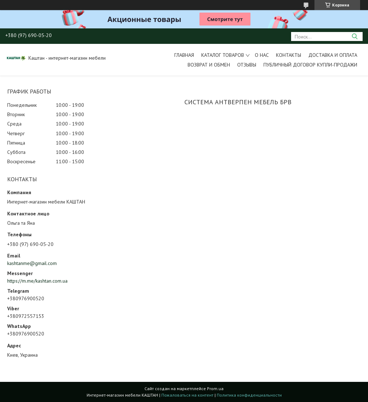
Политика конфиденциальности (249, 395)
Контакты (288, 55)
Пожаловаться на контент (187, 395)
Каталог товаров (222, 55)
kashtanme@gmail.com (32, 263)
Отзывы (246, 64)
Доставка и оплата (332, 55)
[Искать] (354, 36)
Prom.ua (215, 388)
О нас (262, 55)
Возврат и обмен (209, 64)
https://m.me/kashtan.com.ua (37, 281)
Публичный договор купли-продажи (310, 64)
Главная (184, 55)
